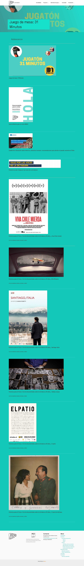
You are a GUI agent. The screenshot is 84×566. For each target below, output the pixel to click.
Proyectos (62, 536)
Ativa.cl (45, 561)
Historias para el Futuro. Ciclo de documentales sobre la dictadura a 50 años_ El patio (33, 445)
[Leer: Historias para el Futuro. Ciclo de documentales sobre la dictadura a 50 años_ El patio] (22, 424)
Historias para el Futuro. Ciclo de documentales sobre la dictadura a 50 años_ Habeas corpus (35, 394)
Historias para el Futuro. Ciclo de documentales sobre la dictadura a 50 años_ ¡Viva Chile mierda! (36, 238)
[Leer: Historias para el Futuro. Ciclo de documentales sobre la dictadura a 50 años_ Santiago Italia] (28, 319)
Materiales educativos (65, 551)
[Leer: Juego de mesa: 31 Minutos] (32, 60)
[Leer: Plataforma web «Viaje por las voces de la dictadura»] (35, 165)
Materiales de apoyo (64, 549)
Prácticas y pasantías (65, 556)
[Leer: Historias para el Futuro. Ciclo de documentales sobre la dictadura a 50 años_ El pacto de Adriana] (34, 484)
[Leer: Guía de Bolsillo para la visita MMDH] (21, 104)
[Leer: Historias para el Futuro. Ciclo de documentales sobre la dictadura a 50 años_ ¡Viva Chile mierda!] (28, 208)
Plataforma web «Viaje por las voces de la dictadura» (23, 172)
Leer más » (10, 82)
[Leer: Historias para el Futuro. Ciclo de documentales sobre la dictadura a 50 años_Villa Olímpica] (36, 263)
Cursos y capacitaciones (66, 552)
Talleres (64, 539)
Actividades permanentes (66, 538)
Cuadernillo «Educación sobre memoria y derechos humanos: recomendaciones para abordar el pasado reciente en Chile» (41, 151)
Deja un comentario (12, 80)
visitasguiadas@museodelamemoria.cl (49, 538)
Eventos (63, 542)
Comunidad (62, 553)
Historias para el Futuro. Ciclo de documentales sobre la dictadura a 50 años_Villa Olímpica (34, 281)
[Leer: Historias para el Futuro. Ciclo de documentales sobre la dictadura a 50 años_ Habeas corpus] (36, 375)
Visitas (64, 541)
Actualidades (63, 535)
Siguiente (73, 526)
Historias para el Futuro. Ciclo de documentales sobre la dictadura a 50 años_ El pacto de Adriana (36, 514)
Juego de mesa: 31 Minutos (16, 78)
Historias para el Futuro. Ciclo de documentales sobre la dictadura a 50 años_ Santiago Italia (35, 349)
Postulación (63, 554)
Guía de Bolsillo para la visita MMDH (19, 124)
